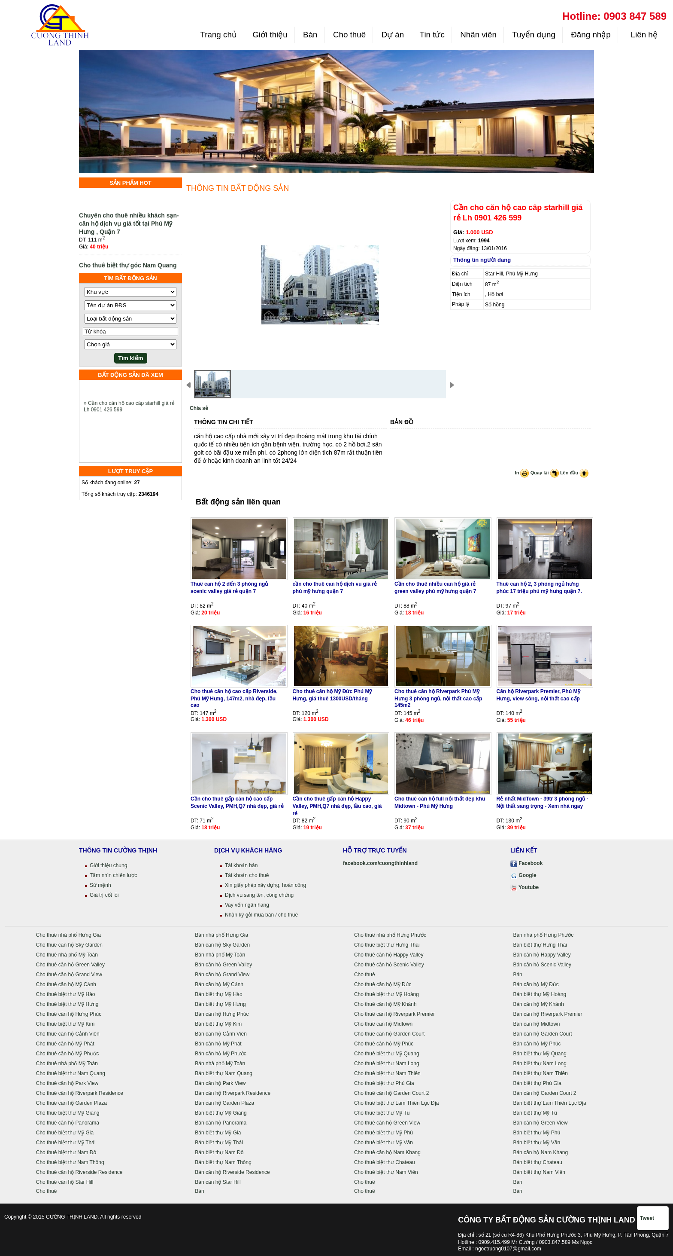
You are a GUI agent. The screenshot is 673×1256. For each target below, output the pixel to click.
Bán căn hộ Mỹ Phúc (537, 1044)
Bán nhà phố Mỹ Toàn (220, 955)
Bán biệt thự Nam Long (539, 1063)
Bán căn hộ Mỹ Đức (535, 984)
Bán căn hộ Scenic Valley (542, 965)
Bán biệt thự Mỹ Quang (539, 1054)
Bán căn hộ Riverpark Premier (547, 1014)
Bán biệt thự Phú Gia (537, 1083)
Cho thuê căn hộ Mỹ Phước (67, 1054)
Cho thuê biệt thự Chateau (384, 1162)
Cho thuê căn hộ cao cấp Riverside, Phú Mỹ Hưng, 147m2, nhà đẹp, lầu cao (234, 698)
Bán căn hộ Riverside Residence (232, 1172)
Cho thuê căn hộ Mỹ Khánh (385, 1004)
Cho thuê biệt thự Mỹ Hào (65, 994)
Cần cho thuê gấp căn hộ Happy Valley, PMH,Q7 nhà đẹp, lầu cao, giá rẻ (337, 806)
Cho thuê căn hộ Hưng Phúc (68, 1014)
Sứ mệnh (100, 885)
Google (523, 875)
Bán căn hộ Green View (540, 1123)
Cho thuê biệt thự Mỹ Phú (383, 1133)
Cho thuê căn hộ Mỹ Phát (65, 1044)
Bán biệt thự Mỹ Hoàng (539, 994)
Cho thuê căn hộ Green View (387, 1123)
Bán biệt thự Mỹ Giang (220, 1113)
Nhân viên (478, 34)
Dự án (393, 34)
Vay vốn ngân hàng (247, 905)
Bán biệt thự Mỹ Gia (218, 1133)
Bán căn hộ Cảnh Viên (221, 1034)
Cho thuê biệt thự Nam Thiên (387, 1073)
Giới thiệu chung (108, 865)
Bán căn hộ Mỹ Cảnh (219, 984)
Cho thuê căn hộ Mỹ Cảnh (66, 984)
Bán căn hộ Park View (220, 1083)
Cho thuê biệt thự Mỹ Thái (66, 1143)
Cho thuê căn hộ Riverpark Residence (79, 1093)
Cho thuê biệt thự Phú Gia (384, 1083)
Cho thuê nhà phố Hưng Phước (390, 935)
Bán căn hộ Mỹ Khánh (538, 1004)
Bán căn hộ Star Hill (217, 1182)
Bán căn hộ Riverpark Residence (232, 1093)
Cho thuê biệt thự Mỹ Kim (65, 1024)
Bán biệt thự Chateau (537, 1162)
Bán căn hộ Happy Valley (541, 955)
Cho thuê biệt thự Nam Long (386, 1063)
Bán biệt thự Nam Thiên (540, 1073)
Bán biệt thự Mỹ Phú (536, 1133)
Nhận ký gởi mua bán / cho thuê (261, 915)
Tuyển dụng (533, 34)
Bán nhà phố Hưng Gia (221, 935)
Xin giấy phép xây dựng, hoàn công (265, 885)
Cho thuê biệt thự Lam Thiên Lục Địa (396, 1103)
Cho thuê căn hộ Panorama (67, 1123)
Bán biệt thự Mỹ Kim (218, 1024)
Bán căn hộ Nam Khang (540, 1152)
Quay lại (545, 472)
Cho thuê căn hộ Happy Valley (389, 955)
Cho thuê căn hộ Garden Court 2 (391, 1093)
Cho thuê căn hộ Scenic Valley (389, 965)
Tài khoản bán (241, 865)
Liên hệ (643, 34)
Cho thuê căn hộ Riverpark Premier (394, 1014)
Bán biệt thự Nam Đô (219, 1152)
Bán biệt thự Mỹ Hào (218, 994)
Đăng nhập (591, 34)
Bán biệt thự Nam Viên (539, 1172)
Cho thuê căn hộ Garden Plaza (71, 1103)
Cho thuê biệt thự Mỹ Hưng (67, 1004)
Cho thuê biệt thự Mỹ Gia (65, 1133)
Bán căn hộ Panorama (220, 1123)
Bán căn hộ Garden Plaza (224, 1103)
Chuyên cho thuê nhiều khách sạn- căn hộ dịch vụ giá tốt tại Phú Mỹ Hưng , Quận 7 (129, 227)
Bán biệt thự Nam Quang (223, 1073)
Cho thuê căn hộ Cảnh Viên (68, 1034)
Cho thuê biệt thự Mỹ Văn (383, 1143)
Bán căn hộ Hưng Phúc (222, 1014)
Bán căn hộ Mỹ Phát (218, 1044)
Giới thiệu (270, 34)
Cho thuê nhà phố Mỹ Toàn (67, 955)
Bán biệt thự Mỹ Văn (536, 1143)
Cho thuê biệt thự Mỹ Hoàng (386, 994)
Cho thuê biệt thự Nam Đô (66, 1152)
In (522, 472)
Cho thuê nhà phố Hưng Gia (68, 935)
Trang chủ (218, 34)
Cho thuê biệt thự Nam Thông (70, 1162)
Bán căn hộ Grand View (222, 975)
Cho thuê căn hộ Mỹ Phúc (383, 1044)
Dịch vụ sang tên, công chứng (259, 895)
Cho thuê (349, 34)
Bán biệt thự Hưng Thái (540, 945)
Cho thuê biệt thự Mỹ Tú (382, 1113)
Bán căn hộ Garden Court (542, 1034)
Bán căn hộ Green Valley (223, 965)
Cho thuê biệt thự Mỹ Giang (68, 1113)
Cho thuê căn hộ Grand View (69, 975)
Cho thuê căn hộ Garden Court (389, 1034)
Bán (310, 34)
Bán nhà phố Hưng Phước (543, 935)
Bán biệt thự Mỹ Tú (535, 1113)
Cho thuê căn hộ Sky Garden (69, 945)
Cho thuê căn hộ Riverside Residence (79, 1172)
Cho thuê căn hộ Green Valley (70, 965)
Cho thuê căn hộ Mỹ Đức (383, 984)
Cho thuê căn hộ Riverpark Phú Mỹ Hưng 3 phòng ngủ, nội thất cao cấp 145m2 (438, 698)
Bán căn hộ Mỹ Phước (220, 1054)
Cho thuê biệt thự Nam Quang (70, 1073)
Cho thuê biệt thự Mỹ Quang (386, 1054)
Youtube (524, 887)
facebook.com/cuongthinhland (380, 863)
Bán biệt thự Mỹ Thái (219, 1143)
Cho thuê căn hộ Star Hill (65, 1182)
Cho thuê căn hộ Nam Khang (387, 1152)
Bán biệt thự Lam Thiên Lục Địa (549, 1103)
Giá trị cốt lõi (104, 895)
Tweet (647, 1218)
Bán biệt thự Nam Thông (223, 1162)
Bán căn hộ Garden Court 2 (544, 1093)
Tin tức (432, 34)
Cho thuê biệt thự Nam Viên (386, 1172)
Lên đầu (574, 472)
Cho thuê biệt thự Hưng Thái (387, 945)
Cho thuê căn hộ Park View (67, 1083)
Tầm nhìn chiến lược (113, 875)
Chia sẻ (199, 408)
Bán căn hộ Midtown (536, 1024)
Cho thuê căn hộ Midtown (383, 1024)
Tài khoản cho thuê (247, 875)
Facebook (526, 863)
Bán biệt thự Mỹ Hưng (220, 1004)
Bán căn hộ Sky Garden (222, 945)
